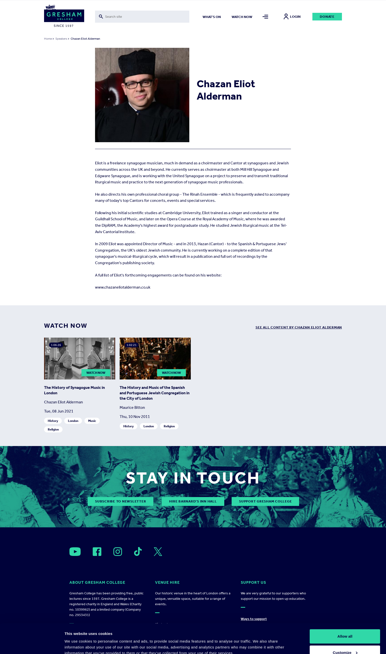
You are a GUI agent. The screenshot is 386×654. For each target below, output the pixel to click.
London (73, 421)
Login (292, 17)
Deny (345, 641)
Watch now (242, 17)
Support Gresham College (265, 501)
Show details (75, 639)
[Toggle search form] (142, 17)
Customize (345, 625)
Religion (53, 429)
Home (48, 38)
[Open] (75, 551)
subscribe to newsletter (120, 501)
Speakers (61, 38)
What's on (212, 17)
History (53, 421)
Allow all (345, 608)
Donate (327, 17)
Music (92, 421)
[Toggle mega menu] (265, 16)
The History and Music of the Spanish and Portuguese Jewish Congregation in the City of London (155, 393)
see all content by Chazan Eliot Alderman (299, 327)
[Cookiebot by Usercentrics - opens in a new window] (31, 644)
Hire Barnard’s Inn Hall (193, 501)
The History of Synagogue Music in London (74, 390)
